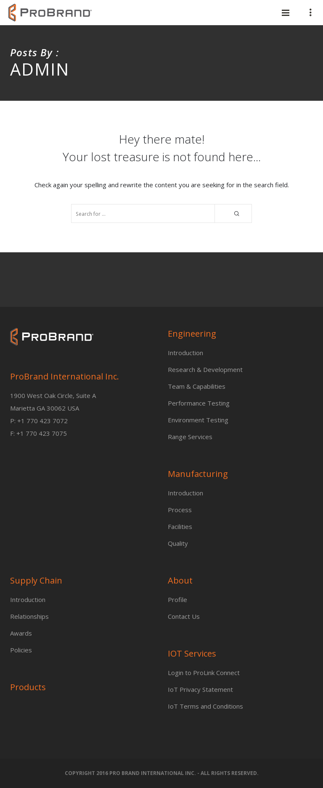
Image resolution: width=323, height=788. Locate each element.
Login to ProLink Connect (204, 672)
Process (180, 509)
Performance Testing (199, 403)
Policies (21, 650)
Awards (21, 633)
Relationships (29, 616)
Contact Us (184, 616)
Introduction (185, 352)
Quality (178, 543)
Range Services (190, 436)
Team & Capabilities (196, 386)
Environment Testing (198, 420)
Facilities (180, 526)
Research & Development (205, 369)
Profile (177, 599)
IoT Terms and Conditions (205, 706)
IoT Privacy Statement (200, 689)
